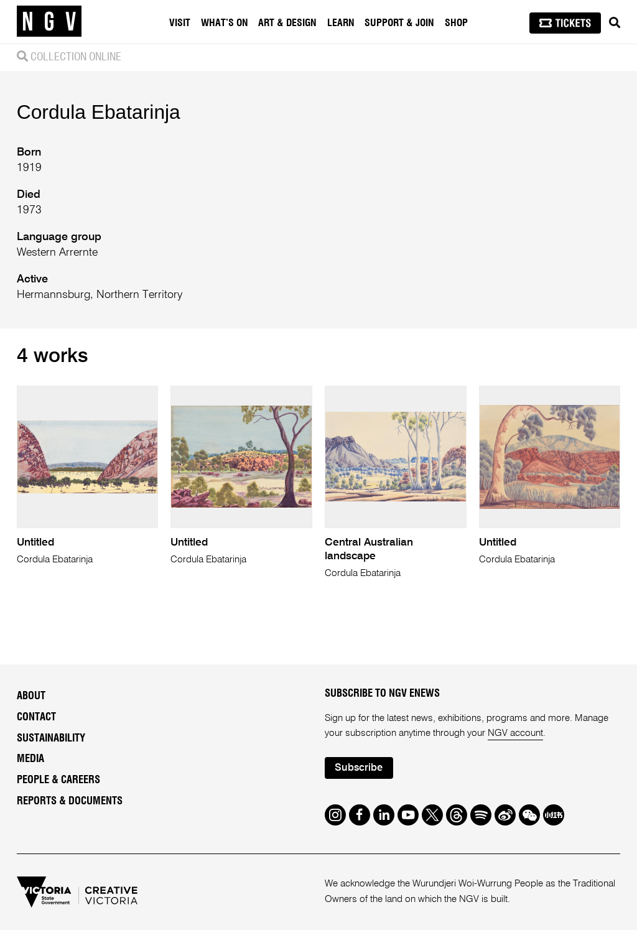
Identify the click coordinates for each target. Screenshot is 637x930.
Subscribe (359, 768)
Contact (36, 717)
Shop (456, 23)
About (31, 696)
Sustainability (51, 738)
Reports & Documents (70, 801)
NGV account (515, 733)
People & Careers (58, 780)
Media (30, 759)
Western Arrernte (57, 252)
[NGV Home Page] (49, 22)
